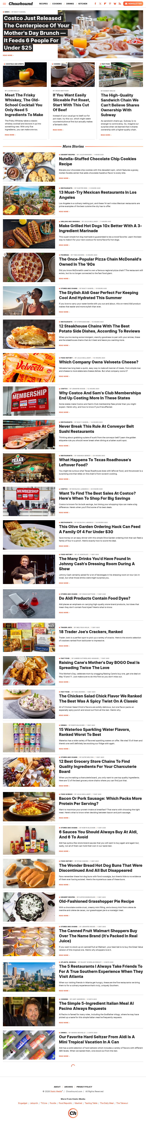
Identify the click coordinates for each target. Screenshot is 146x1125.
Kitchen (82, 3)
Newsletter (133, 3)
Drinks (70, 3)
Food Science (66, 794)
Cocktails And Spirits (15, 64)
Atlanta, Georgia (68, 962)
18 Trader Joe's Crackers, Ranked (91, 631)
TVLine (44, 1103)
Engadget (22, 1103)
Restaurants (66, 188)
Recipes (43, 3)
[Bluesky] (114, 4)
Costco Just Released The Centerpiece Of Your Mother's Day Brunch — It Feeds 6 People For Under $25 (37, 33)
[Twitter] (100, 4)
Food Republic (65, 1103)
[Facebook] (95, 4)
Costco (64, 389)
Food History (67, 358)
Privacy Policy (84, 1087)
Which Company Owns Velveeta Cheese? (98, 362)
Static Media (56, 1091)
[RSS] (119, 4)
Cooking (57, 3)
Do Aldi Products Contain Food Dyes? (94, 598)
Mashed (78, 1103)
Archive (68, 1087)
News (7, 12)
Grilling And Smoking (70, 221)
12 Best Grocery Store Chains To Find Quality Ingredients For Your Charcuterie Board (97, 766)
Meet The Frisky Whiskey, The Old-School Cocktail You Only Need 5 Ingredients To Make (24, 105)
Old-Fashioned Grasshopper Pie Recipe (96, 901)
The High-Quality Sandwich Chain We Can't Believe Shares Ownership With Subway (120, 105)
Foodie (53, 1103)
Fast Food (106, 64)
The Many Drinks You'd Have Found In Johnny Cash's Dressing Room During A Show (97, 563)
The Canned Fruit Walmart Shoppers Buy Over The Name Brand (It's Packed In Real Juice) (98, 935)
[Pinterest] (110, 4)
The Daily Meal (107, 1103)
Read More (7, 55)
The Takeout (122, 1103)
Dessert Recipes (68, 155)
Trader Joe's (66, 627)
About (57, 1087)
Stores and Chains (69, 288)
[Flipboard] (105, 4)
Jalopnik (34, 1103)
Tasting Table (91, 1103)
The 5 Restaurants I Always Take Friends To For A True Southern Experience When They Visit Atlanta (101, 971)
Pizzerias (65, 255)
